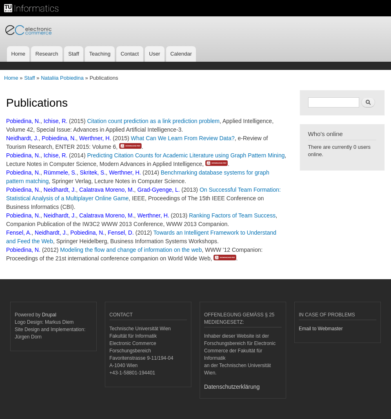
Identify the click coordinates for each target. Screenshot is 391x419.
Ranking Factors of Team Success (232, 215)
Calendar (181, 54)
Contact (129, 54)
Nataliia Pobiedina (62, 78)
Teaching (100, 54)
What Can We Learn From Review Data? (183, 138)
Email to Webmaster (321, 329)
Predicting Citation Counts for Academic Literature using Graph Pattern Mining (185, 155)
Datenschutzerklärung (232, 386)
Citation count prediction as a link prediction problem (153, 121)
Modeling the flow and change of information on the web (131, 249)
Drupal (49, 315)
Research (47, 54)
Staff (73, 54)
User (154, 54)
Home (18, 54)
